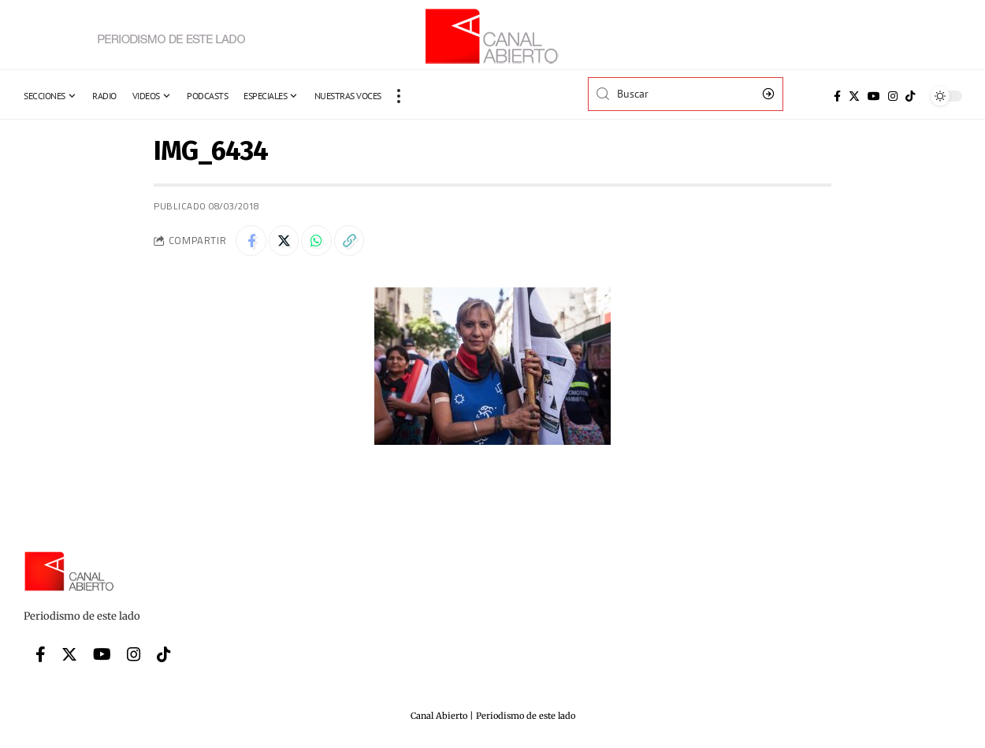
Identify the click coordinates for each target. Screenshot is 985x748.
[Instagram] (892, 96)
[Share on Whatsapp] (319, 241)
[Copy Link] (353, 241)
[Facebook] (837, 96)
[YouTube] (874, 96)
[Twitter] (854, 96)
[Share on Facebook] (251, 241)
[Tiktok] (910, 96)
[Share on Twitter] (285, 241)
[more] (398, 96)
